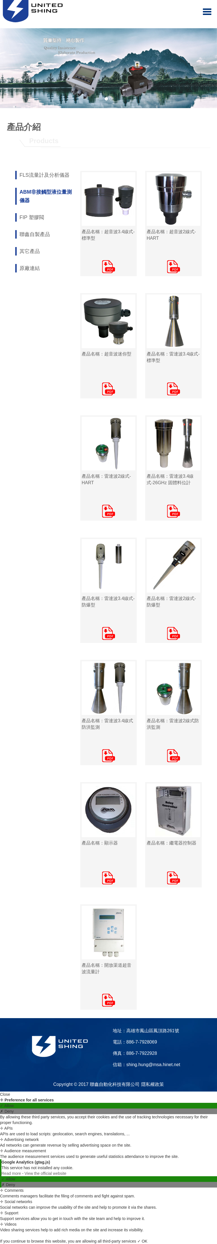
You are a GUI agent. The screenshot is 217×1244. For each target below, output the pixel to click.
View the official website (45, 1173)
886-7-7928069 (141, 1042)
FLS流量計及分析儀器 (44, 175)
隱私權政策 (152, 1084)
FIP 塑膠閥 (31, 217)
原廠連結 (29, 268)
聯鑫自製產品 (34, 234)
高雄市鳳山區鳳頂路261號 (152, 1030)
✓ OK (142, 1241)
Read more (11, 1173)
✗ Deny (7, 1111)
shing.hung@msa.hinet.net (153, 1064)
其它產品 (29, 251)
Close (5, 1094)
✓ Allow (7, 1105)
